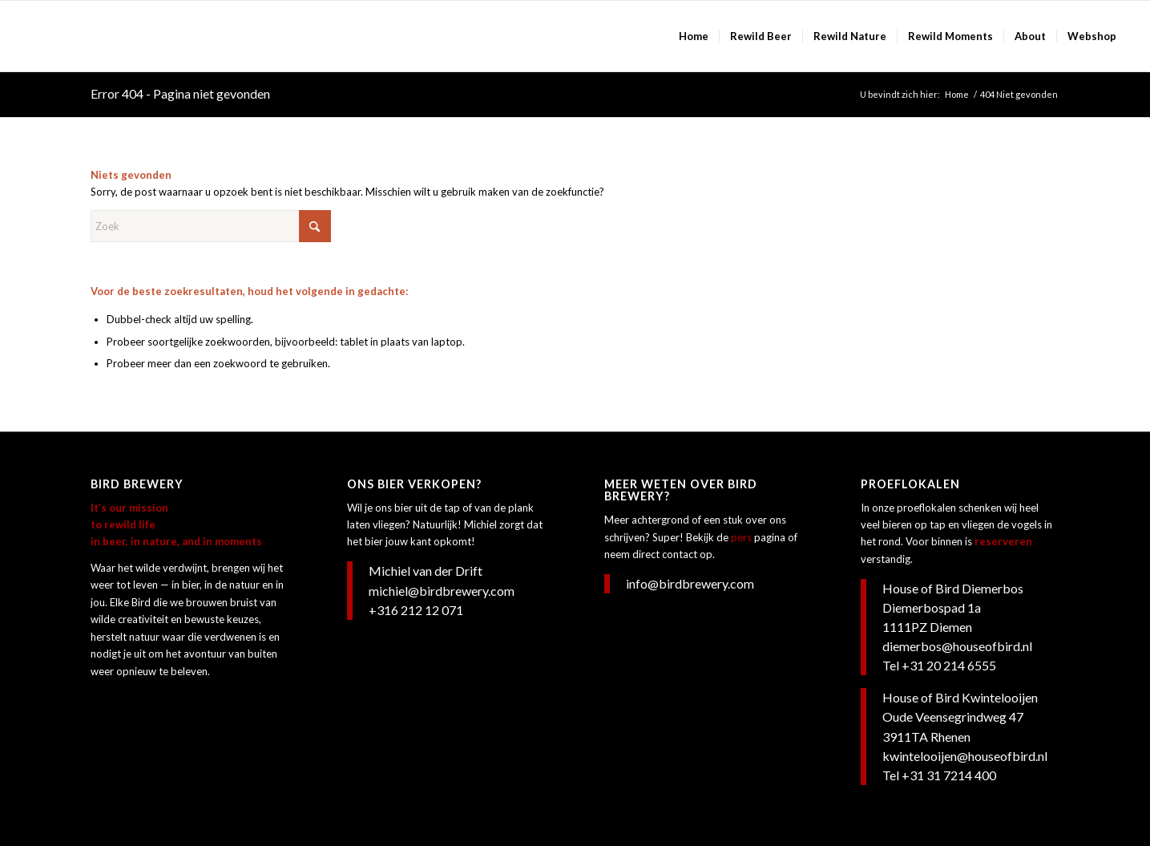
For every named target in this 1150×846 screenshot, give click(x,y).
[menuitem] (693, 36)
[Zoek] (211, 226)
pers (741, 537)
